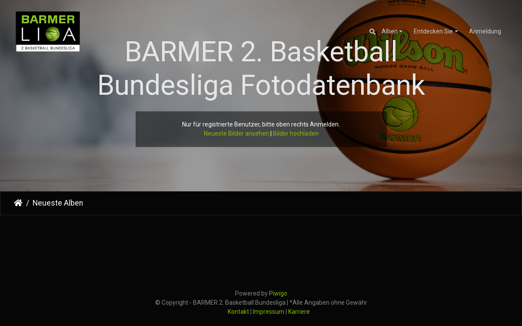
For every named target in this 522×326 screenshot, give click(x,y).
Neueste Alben (58, 203)
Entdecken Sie (433, 31)
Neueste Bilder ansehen (236, 133)
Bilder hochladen (296, 133)
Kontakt (238, 311)
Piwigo (278, 293)
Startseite (18, 203)
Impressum (268, 311)
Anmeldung (485, 31)
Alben (390, 31)
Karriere (299, 311)
